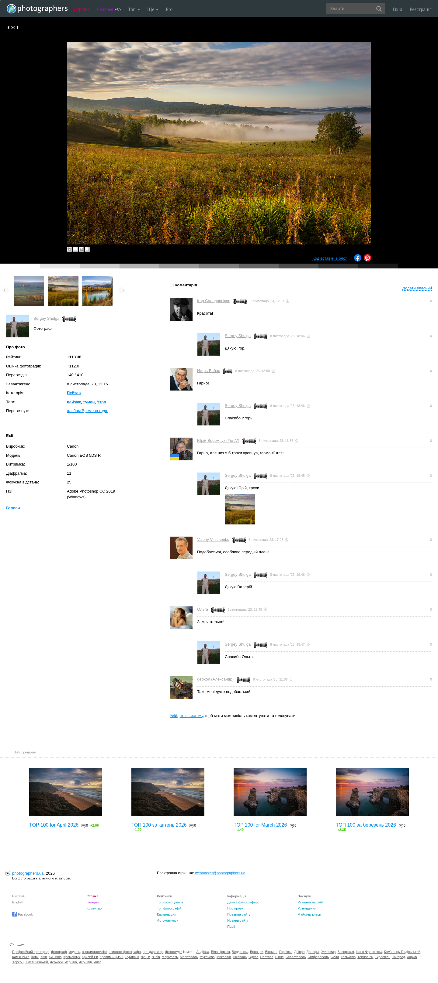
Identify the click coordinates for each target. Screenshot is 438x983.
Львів (155, 957)
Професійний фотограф (30, 952)
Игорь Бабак (208, 370)
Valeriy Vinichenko (213, 539)
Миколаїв (224, 957)
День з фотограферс (243, 902)
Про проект (236, 908)
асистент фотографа (125, 952)
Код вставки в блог (329, 258)
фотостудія (173, 952)
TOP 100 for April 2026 (53, 825)
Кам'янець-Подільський (402, 952)
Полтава (266, 957)
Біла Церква (220, 952)
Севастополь (296, 957)
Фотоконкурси (167, 920)
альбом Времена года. (87, 410)
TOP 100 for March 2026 (260, 825)
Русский (18, 896)
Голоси (13, 508)
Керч (35, 957)
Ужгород (398, 957)
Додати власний (417, 288)
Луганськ (132, 957)
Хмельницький (37, 962)
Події (231, 926)
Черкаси (56, 962)
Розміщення (306, 908)
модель (74, 952)
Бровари (256, 952)
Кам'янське (21, 957)
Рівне (279, 957)
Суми (335, 957)
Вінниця (271, 952)
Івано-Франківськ (369, 952)
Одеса (253, 957)
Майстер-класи (309, 914)
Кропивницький (111, 957)
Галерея (109, 9)
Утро (101, 402)
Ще (152, 9)
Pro (169, 9)
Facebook (22, 914)
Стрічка (82, 9)
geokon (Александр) (215, 679)
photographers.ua (27, 873)
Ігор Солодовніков (213, 301)
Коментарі (95, 908)
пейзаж (74, 402)
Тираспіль (382, 957)
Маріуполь (170, 957)
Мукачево (207, 957)
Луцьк (145, 957)
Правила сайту (238, 914)
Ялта (97, 962)
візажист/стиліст (94, 952)
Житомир (328, 952)
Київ (43, 957)
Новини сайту (238, 920)
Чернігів (70, 962)
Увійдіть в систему (186, 715)
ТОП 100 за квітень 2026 (159, 825)
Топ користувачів (170, 902)
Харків (412, 957)
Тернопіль (365, 957)
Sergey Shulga (46, 318)
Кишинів (55, 957)
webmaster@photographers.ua (220, 873)
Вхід (397, 9)
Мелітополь (189, 957)
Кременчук (72, 957)
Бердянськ (240, 952)
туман (89, 402)
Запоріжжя (346, 952)
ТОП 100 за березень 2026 (366, 825)
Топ (134, 9)
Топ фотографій (169, 908)
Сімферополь (318, 957)
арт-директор (153, 952)
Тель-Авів (348, 957)
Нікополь (239, 957)
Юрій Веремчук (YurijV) (218, 440)
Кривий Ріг (90, 957)
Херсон (17, 962)
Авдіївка (202, 952)
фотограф (59, 952)
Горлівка (285, 952)
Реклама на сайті (310, 902)
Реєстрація (421, 9)
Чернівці (85, 962)
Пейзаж (74, 393)
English (17, 902)
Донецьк (312, 952)
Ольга (202, 609)
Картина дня (166, 914)
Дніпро (299, 952)
